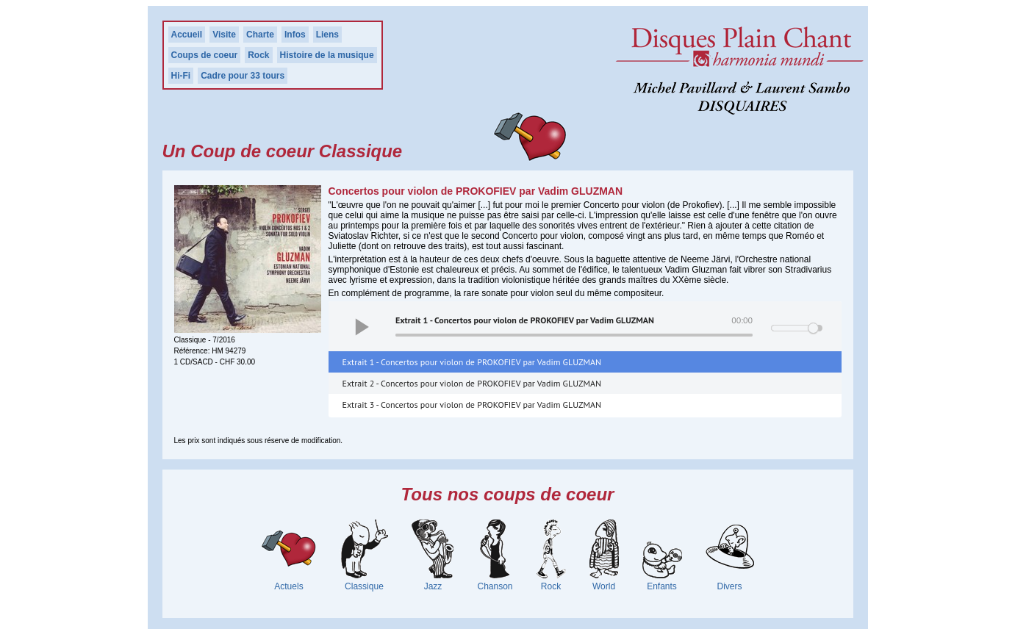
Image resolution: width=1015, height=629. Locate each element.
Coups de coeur (204, 55)
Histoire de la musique (327, 55)
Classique (364, 586)
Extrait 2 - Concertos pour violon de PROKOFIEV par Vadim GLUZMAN (472, 383)
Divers (729, 586)
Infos (295, 34)
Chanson (494, 586)
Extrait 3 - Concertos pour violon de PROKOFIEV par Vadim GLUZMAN (472, 404)
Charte (260, 34)
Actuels (288, 586)
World (603, 586)
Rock (258, 55)
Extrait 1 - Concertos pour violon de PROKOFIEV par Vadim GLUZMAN (472, 361)
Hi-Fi (181, 76)
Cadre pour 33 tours (242, 76)
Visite (224, 34)
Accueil (187, 34)
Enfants (662, 586)
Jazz (433, 586)
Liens (327, 34)
